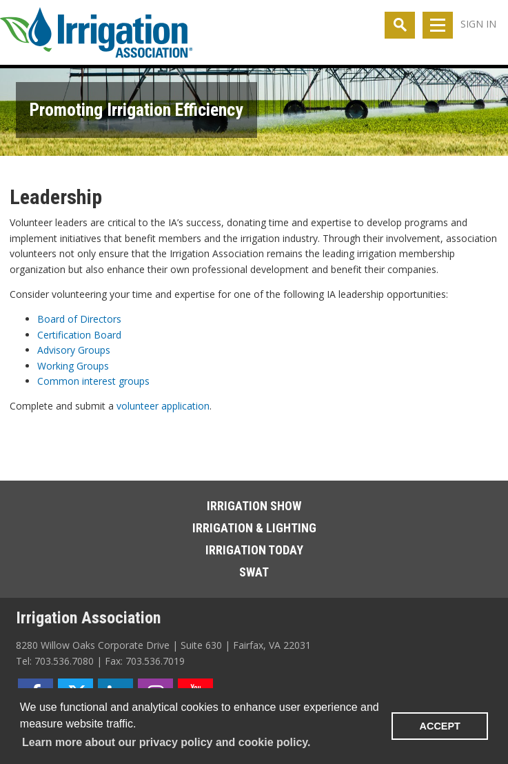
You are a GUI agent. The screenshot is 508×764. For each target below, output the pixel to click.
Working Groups (73, 365)
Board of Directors (79, 318)
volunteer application (163, 405)
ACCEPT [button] (440, 726)
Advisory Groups (73, 349)
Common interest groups (93, 381)
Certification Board (79, 334)
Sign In (478, 23)
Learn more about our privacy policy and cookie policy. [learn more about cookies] (166, 742)
